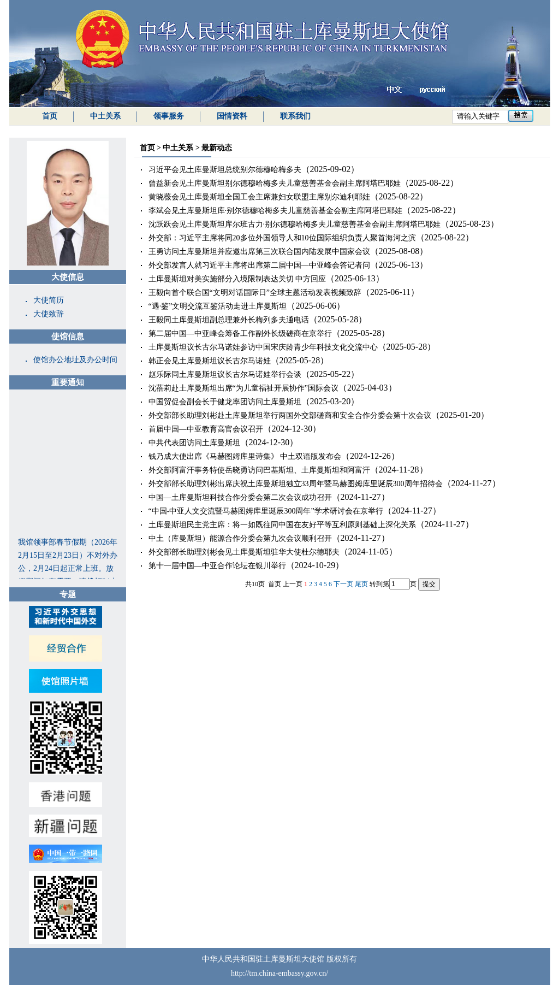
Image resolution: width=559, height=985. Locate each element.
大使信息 (67, 277)
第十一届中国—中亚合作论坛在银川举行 (217, 566)
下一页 (343, 584)
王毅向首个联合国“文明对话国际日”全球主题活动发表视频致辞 (254, 292)
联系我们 (295, 116)
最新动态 (216, 148)
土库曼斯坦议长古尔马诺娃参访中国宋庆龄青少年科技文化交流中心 (263, 347)
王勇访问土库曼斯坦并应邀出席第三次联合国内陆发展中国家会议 (259, 251)
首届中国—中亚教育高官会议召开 (205, 429)
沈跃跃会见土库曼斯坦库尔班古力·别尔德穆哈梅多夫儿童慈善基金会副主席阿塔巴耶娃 (294, 224)
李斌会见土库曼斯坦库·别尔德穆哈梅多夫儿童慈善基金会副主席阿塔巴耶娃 (275, 211)
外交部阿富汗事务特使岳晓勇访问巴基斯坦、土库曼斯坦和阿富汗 (259, 470)
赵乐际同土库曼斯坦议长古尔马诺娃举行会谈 (224, 374)
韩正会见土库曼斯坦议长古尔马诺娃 (209, 361)
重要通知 (67, 382)
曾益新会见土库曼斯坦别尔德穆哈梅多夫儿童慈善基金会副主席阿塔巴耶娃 (274, 183)
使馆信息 (67, 336)
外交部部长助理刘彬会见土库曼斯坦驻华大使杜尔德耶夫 (244, 552)
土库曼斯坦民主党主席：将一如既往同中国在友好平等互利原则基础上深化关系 (282, 525)
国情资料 (232, 116)
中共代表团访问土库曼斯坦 (194, 443)
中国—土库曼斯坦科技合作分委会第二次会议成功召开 (240, 497)
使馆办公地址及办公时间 (75, 360)
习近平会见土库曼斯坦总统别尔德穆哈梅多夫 (224, 170)
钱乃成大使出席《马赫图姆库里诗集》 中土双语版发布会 (245, 456)
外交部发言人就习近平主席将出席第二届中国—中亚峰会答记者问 (259, 265)
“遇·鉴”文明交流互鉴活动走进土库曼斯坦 (217, 306)
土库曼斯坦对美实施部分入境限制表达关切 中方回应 (237, 279)
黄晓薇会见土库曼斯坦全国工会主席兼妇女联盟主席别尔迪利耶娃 (259, 197)
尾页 (361, 584)
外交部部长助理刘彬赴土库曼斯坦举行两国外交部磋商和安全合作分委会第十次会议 (289, 415)
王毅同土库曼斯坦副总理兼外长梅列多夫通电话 (228, 320)
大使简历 (48, 300)
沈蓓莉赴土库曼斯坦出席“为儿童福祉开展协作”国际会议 (243, 388)
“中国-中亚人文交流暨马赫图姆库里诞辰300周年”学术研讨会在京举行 (265, 511)
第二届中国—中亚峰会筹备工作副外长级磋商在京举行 (240, 333)
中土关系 (105, 116)
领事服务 (168, 116)
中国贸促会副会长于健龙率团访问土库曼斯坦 (224, 402)
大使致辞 (48, 314)
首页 (49, 116)
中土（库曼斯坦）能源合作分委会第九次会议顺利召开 (240, 538)
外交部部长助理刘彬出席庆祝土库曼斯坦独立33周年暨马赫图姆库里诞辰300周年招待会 (295, 484)
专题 (68, 594)
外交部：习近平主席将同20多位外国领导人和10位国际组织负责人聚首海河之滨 (282, 238)
